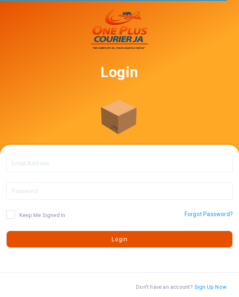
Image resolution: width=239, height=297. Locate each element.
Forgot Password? (209, 214)
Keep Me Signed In (42, 215)
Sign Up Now (210, 287)
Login (120, 239)
